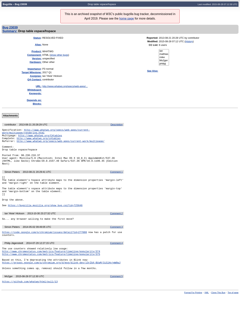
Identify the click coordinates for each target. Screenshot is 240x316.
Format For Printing (193, 313)
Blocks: (37, 103)
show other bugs (59, 55)
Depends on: (34, 100)
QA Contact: (34, 79)
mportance (34, 68)
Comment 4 (116, 258)
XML (207, 313)
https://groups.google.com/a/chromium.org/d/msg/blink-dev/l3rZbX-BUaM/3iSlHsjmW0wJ (61, 281)
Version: (36, 58)
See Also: (152, 70)
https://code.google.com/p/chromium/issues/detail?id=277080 (44, 246)
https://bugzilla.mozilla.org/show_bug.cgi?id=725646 (45, 218)
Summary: (9, 31)
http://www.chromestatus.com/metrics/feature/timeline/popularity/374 (51, 267)
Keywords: (35, 93)
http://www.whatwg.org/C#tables (40, 137)
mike (164, 57)
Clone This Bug (218, 313)
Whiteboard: (34, 89)
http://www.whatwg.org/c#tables (39, 140)
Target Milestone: (32, 72)
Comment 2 (116, 226)
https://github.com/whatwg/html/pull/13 (30, 301)
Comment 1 (116, 179)
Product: (36, 51)
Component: (34, 55)
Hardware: (36, 62)
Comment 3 (116, 241)
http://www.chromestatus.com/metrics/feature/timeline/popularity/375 (51, 271)
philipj (164, 63)
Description (116, 124)
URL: (39, 86)
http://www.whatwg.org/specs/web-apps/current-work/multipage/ (60, 144)
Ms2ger (164, 60)
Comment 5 (116, 296)
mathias (164, 54)
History (189, 41)
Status (37, 37)
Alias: (38, 44)
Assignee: (36, 76)
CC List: (153, 45)
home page (126, 18)
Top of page (233, 313)
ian (164, 51)
